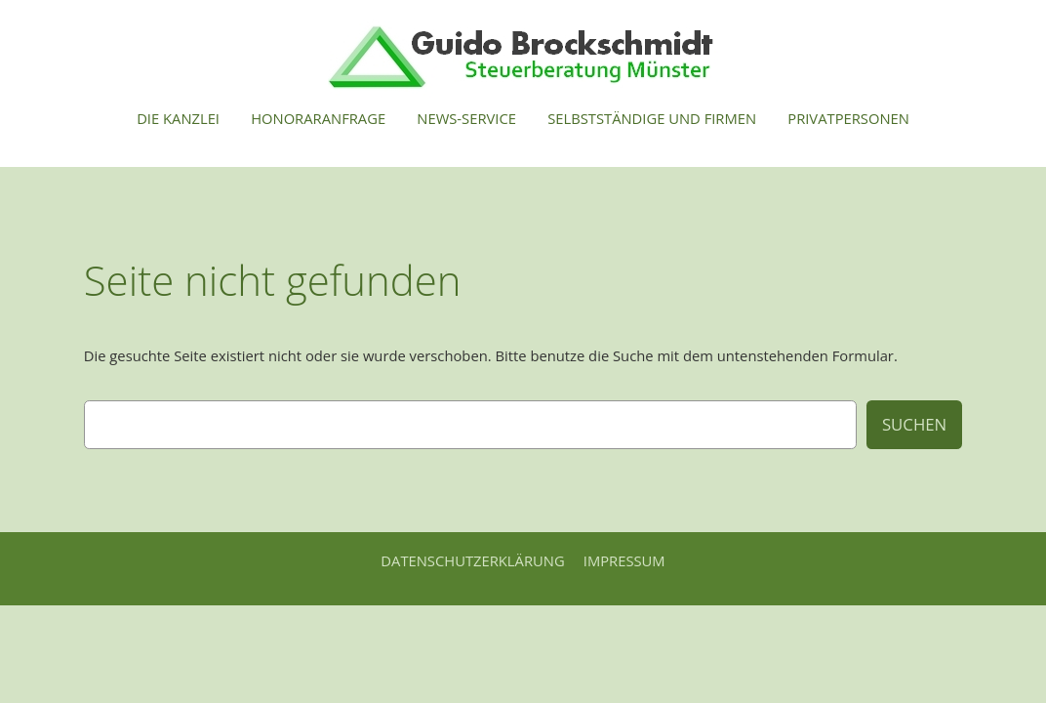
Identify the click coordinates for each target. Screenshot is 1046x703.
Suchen (914, 424)
